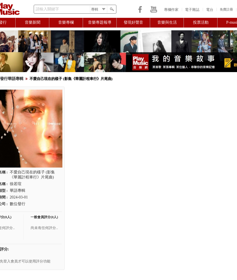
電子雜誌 (192, 10)
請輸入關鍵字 (47, 9)
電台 (209, 10)
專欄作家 (171, 10)
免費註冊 (226, 9)
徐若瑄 (15, 184)
